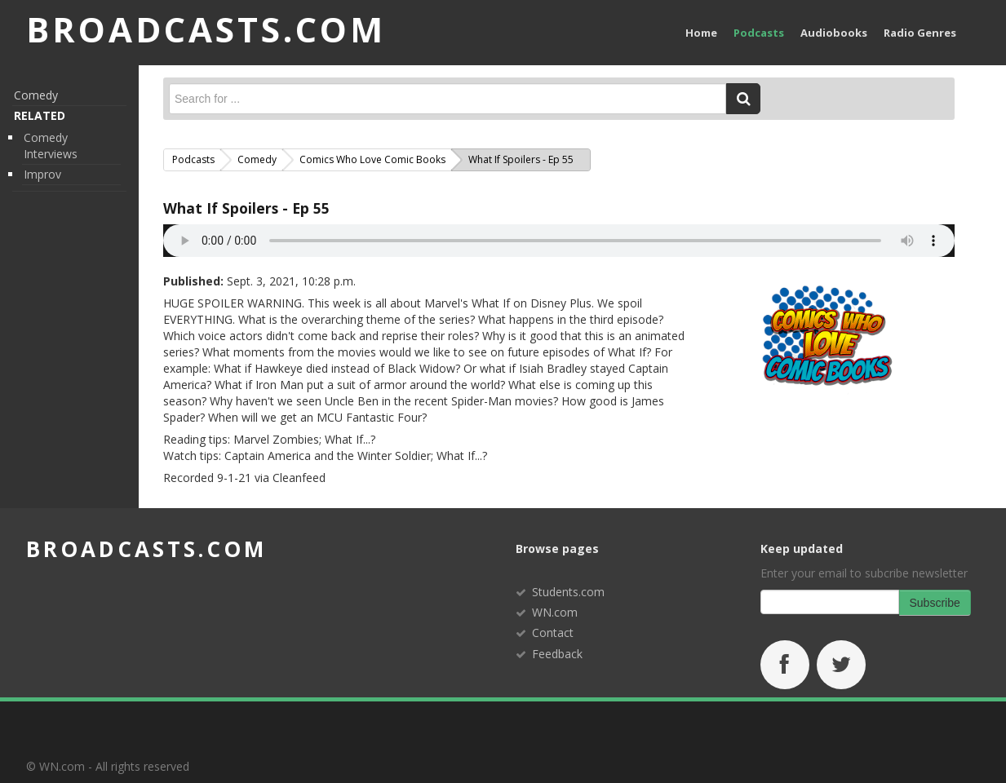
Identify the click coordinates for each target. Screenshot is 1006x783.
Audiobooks (833, 32)
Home (701, 32)
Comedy (36, 95)
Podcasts (758, 32)
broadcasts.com (146, 549)
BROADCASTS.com (206, 29)
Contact (553, 632)
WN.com (555, 612)
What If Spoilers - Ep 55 (246, 208)
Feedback (557, 653)
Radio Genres (920, 32)
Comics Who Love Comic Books (372, 159)
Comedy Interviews (51, 145)
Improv (42, 174)
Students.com (568, 591)
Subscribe (935, 602)
